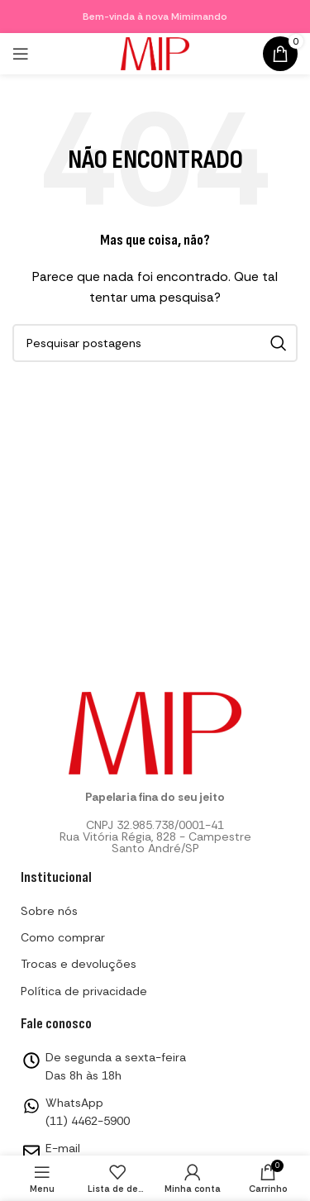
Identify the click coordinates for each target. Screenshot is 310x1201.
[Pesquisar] (155, 343)
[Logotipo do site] (155, 52)
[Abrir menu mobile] (20, 53)
